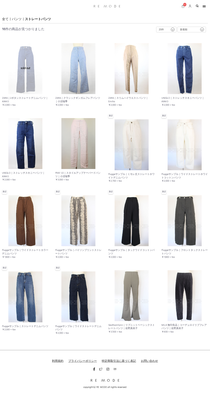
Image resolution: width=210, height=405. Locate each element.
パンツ (17, 19)
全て (5, 19)
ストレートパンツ (38, 19)
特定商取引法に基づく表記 (119, 361)
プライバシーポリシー (82, 361)
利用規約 (57, 361)
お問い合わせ (149, 361)
